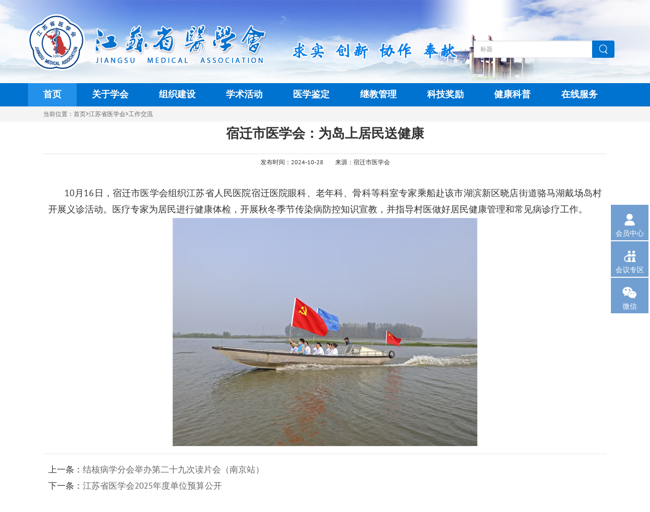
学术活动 (244, 94)
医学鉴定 (311, 94)
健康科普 (512, 94)
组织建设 (177, 94)
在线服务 (579, 94)
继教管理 (378, 94)
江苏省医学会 (107, 114)
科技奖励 (445, 94)
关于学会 (110, 94)
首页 (52, 94)
